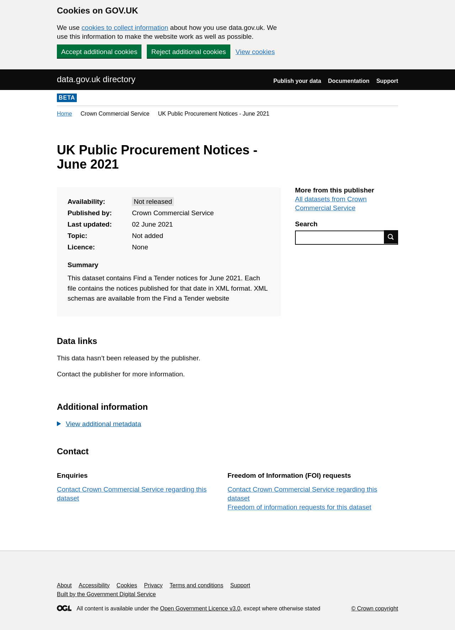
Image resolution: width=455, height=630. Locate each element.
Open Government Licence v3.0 (200, 608)
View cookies (255, 51)
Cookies (127, 585)
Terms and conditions (196, 585)
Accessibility (94, 585)
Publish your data (297, 81)
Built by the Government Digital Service (106, 594)
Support (387, 81)
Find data (391, 237)
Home (64, 114)
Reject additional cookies (188, 51)
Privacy (153, 585)
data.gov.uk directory (96, 79)
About (64, 585)
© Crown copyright (374, 608)
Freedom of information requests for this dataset (299, 507)
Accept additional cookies (99, 51)
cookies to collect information (124, 27)
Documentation (348, 81)
